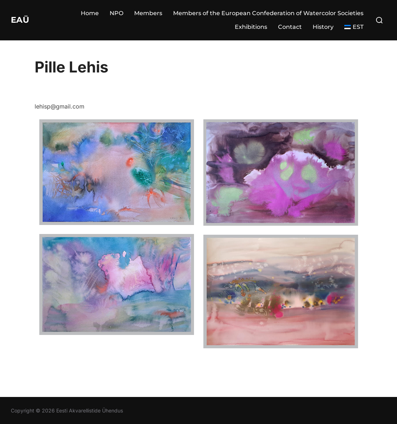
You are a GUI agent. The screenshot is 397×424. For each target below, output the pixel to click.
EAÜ (21, 20)
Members (148, 13)
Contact (290, 26)
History (323, 26)
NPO (116, 13)
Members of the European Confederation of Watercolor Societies (268, 13)
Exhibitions (251, 26)
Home (90, 13)
